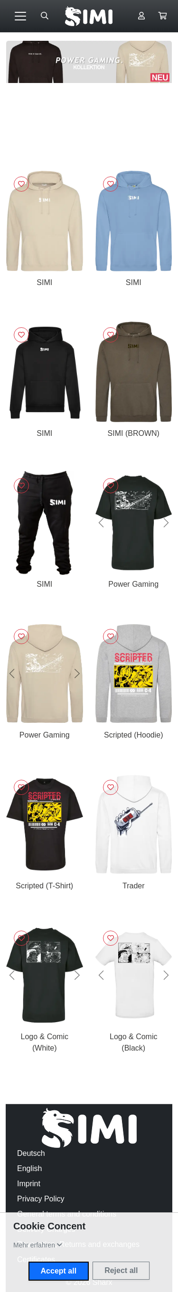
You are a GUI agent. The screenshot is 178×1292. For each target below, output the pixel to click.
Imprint (28, 1184)
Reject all (121, 1270)
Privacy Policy (41, 1199)
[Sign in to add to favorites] (21, 184)
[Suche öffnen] (44, 16)
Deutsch (31, 1153)
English (29, 1168)
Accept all (59, 1271)
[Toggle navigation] (20, 16)
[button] (162, 16)
